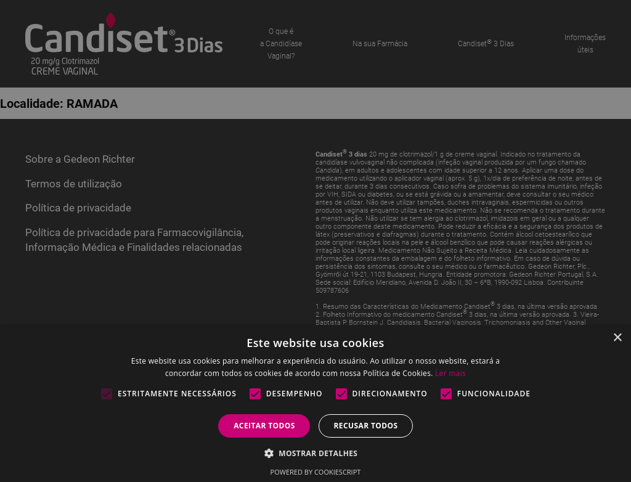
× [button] (617, 338)
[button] (316, 453)
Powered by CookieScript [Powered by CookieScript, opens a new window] (316, 471)
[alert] (315, 241)
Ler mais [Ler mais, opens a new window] (450, 373)
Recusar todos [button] (365, 425)
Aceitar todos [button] (264, 425)
